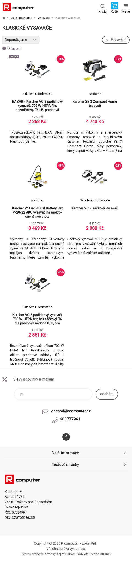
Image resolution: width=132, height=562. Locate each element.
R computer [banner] (18, 8)
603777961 (70, 419)
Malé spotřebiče (21, 17)
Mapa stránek (101, 554)
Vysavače (44, 17)
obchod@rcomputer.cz (71, 411)
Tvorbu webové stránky (38, 554)
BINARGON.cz (77, 554)
